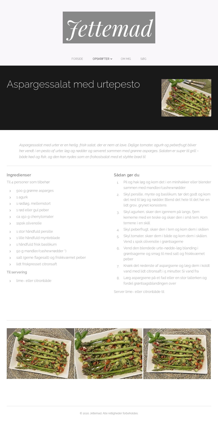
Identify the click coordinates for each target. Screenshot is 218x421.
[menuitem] (78, 59)
